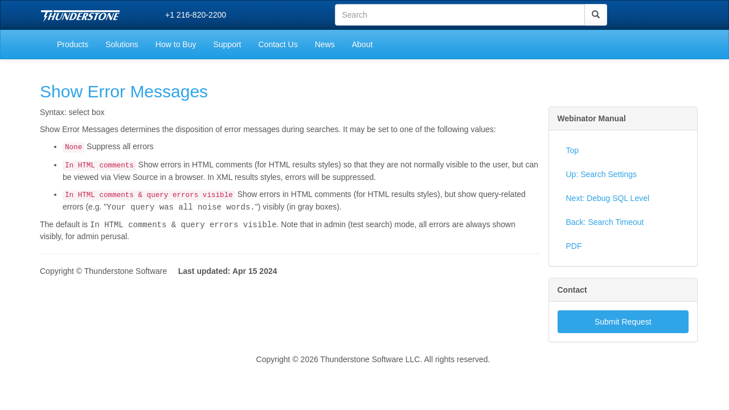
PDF (574, 246)
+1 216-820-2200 (195, 14)
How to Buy (175, 44)
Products (72, 44)
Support (227, 44)
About (362, 44)
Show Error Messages (124, 91)
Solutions (121, 44)
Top (572, 150)
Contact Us (277, 44)
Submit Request (623, 321)
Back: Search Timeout (605, 222)
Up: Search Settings (601, 174)
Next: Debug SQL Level (608, 198)
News (325, 44)
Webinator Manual (592, 118)
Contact (572, 289)
